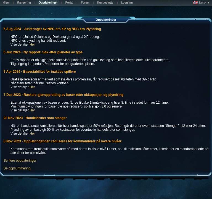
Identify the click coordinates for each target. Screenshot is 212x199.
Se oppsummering (17, 168)
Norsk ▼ (201, 2)
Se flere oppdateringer (20, 161)
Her (32, 44)
